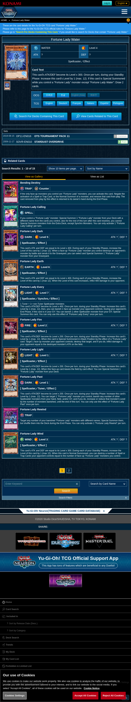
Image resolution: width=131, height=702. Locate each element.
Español (104, 103)
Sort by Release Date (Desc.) (23, 623)
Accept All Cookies (85, 695)
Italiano (90, 103)
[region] (65, 685)
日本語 (49, 95)
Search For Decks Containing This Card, (37, 32)
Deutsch (63, 103)
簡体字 (93, 95)
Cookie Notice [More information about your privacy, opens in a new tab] (92, 688)
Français (77, 103)
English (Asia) (78, 95)
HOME (4, 20)
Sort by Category (17, 630)
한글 (63, 95)
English (49, 103)
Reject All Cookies (113, 695)
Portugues (118, 103)
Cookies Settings (15, 695)
